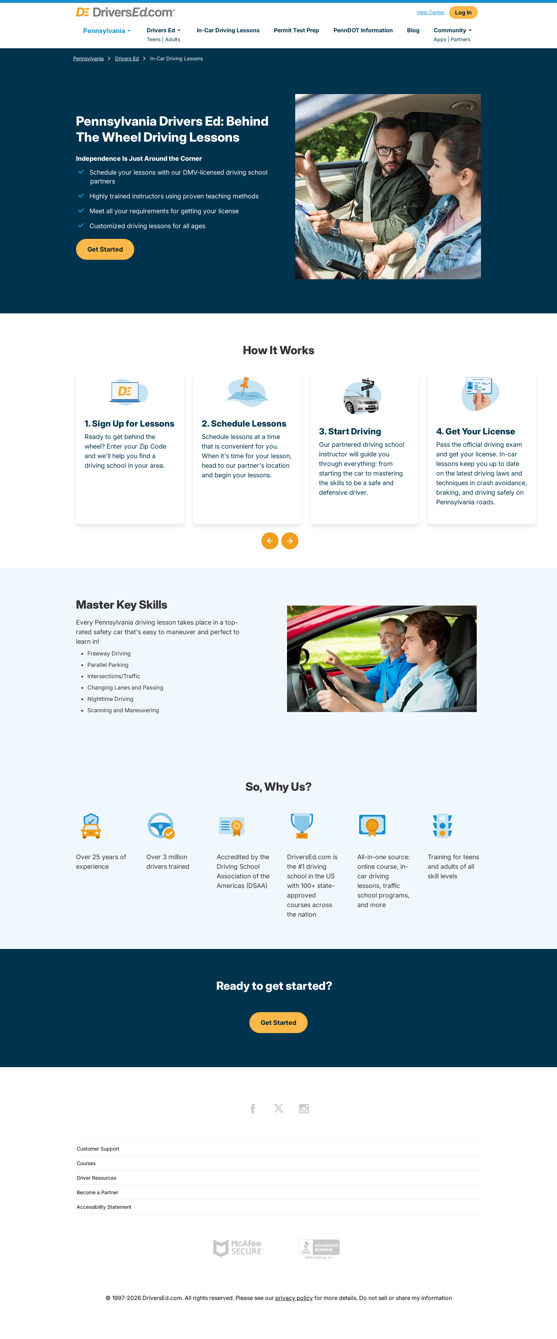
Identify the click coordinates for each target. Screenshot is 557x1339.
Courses (86, 1163)
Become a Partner (97, 1192)
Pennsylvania (88, 58)
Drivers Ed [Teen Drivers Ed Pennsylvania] (127, 58)
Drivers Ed (165, 30)
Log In (463, 12)
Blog (413, 30)
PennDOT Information (363, 30)
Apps (440, 39)
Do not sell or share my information (405, 1297)
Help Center (431, 12)
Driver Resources (96, 1178)
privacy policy (294, 1297)
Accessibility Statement (104, 1207)
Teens (154, 39)
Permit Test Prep (296, 30)
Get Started (105, 249)
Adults (172, 39)
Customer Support (98, 1149)
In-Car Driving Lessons (228, 30)
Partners (460, 39)
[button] (268, 539)
